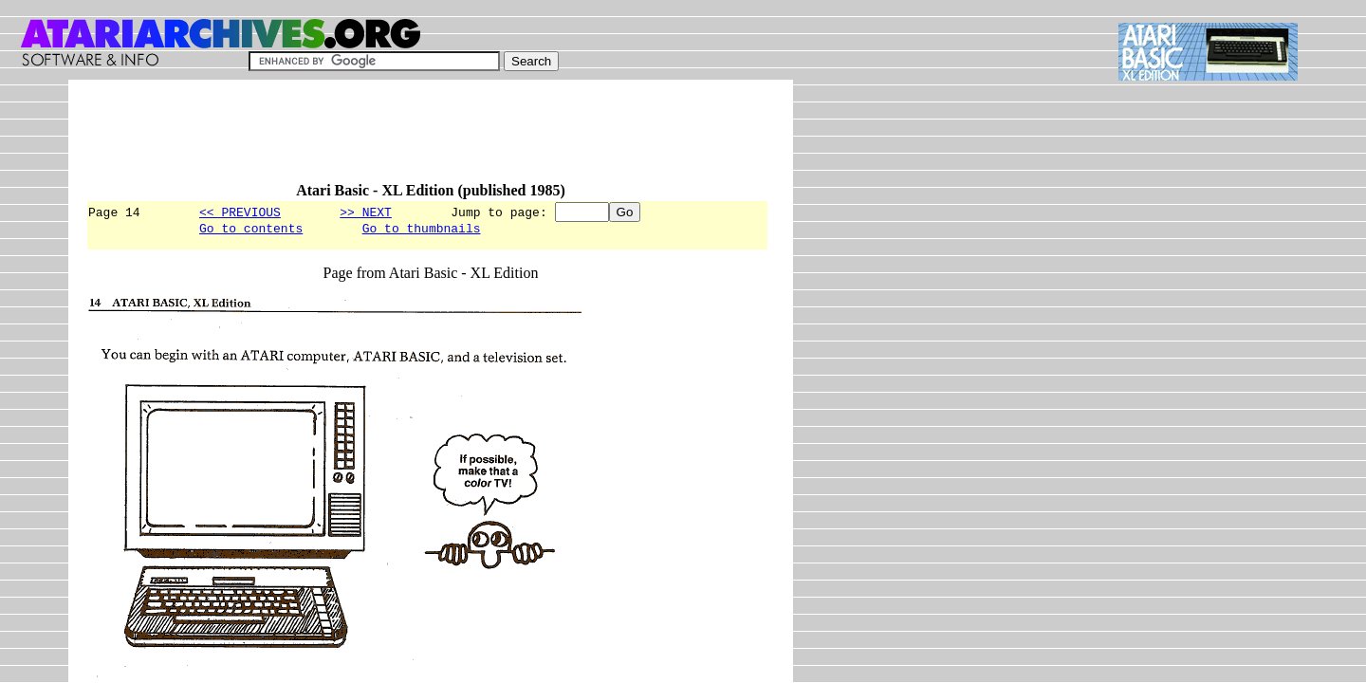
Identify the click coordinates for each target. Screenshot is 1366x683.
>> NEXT (366, 211)
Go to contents (251, 230)
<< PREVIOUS (240, 211)
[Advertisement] (430, 139)
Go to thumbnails (421, 230)
